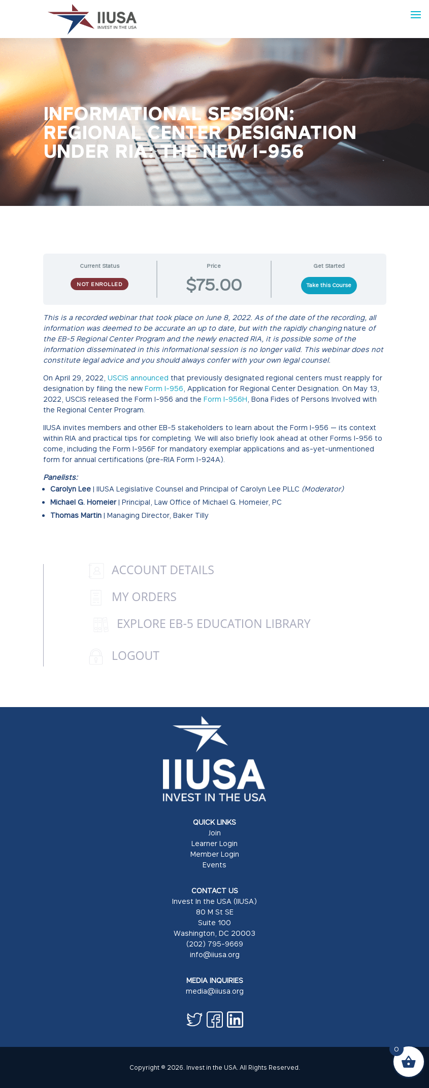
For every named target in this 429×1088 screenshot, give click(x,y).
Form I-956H (225, 399)
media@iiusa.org (215, 991)
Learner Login (214, 843)
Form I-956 (164, 388)
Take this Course (328, 285)
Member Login (214, 854)
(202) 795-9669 (214, 943)
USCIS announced (139, 377)
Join (214, 832)
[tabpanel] (214, 423)
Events (214, 864)
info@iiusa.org (215, 954)
